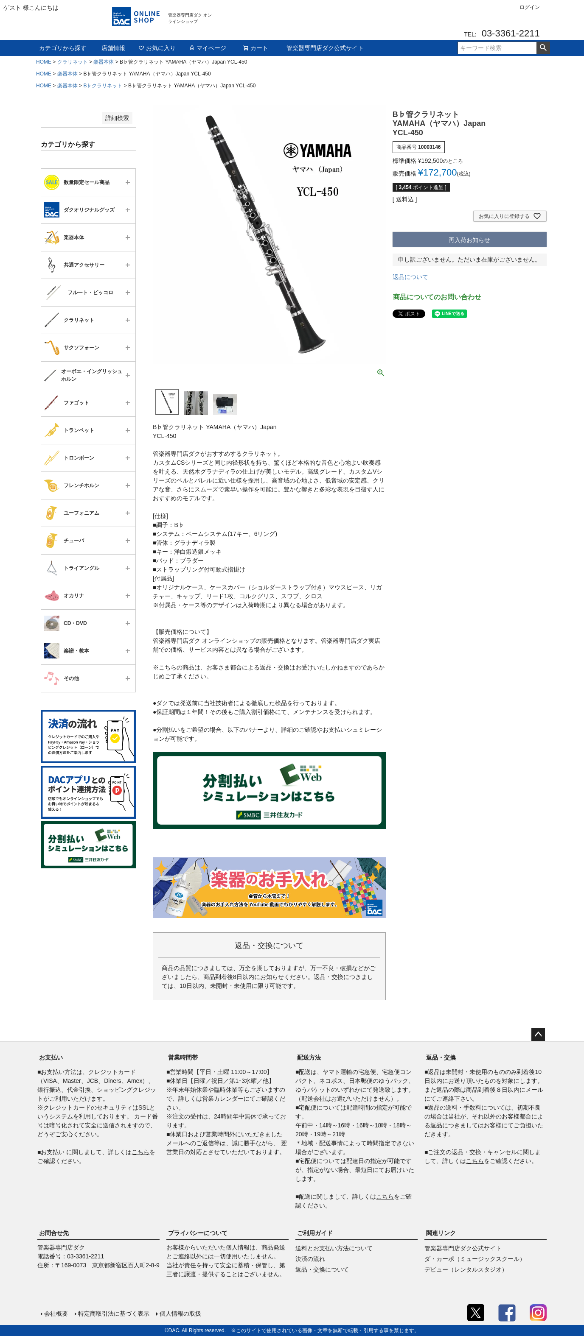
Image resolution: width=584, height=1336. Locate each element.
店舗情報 (113, 48)
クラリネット (72, 62)
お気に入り (157, 48)
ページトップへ (538, 1034)
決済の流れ (310, 1258)
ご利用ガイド (315, 1233)
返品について (410, 276)
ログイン (529, 7)
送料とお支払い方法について (334, 1248)
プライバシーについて (197, 1233)
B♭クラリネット (102, 86)
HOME (43, 62)
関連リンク (441, 1233)
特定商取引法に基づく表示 (113, 1313)
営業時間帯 (183, 1057)
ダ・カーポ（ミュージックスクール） (474, 1258)
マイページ (207, 48)
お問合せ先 (54, 1233)
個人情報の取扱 (180, 1313)
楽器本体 (103, 62)
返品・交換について (322, 1269)
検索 (543, 48)
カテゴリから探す (63, 48)
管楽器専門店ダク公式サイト (325, 48)
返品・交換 (441, 1057)
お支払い (51, 1057)
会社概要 (56, 1313)
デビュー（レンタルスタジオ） (466, 1269)
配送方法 (309, 1057)
